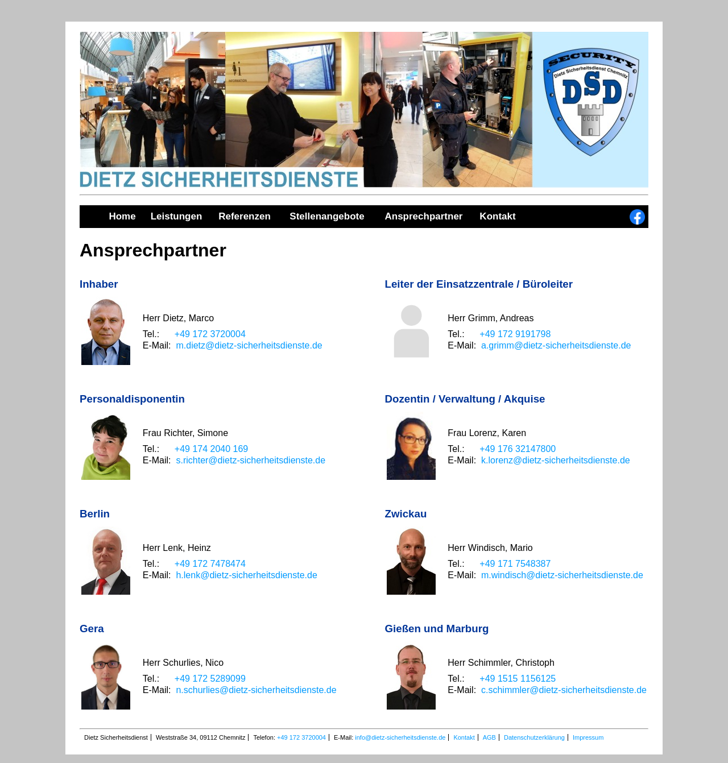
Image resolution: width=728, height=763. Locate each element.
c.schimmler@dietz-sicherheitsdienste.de (564, 690)
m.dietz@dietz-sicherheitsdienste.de (249, 345)
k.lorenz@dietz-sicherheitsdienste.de (555, 460)
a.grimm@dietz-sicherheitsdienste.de (556, 345)
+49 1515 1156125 (517, 678)
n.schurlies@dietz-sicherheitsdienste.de (256, 690)
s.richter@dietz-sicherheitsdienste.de (250, 460)
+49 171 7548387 (515, 564)
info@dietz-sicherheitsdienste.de (400, 737)
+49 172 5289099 (210, 678)
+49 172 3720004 (210, 334)
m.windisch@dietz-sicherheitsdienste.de (562, 575)
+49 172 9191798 (515, 334)
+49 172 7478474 (210, 564)
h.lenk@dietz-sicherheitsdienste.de (246, 575)
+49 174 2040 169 (211, 449)
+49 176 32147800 (517, 449)
